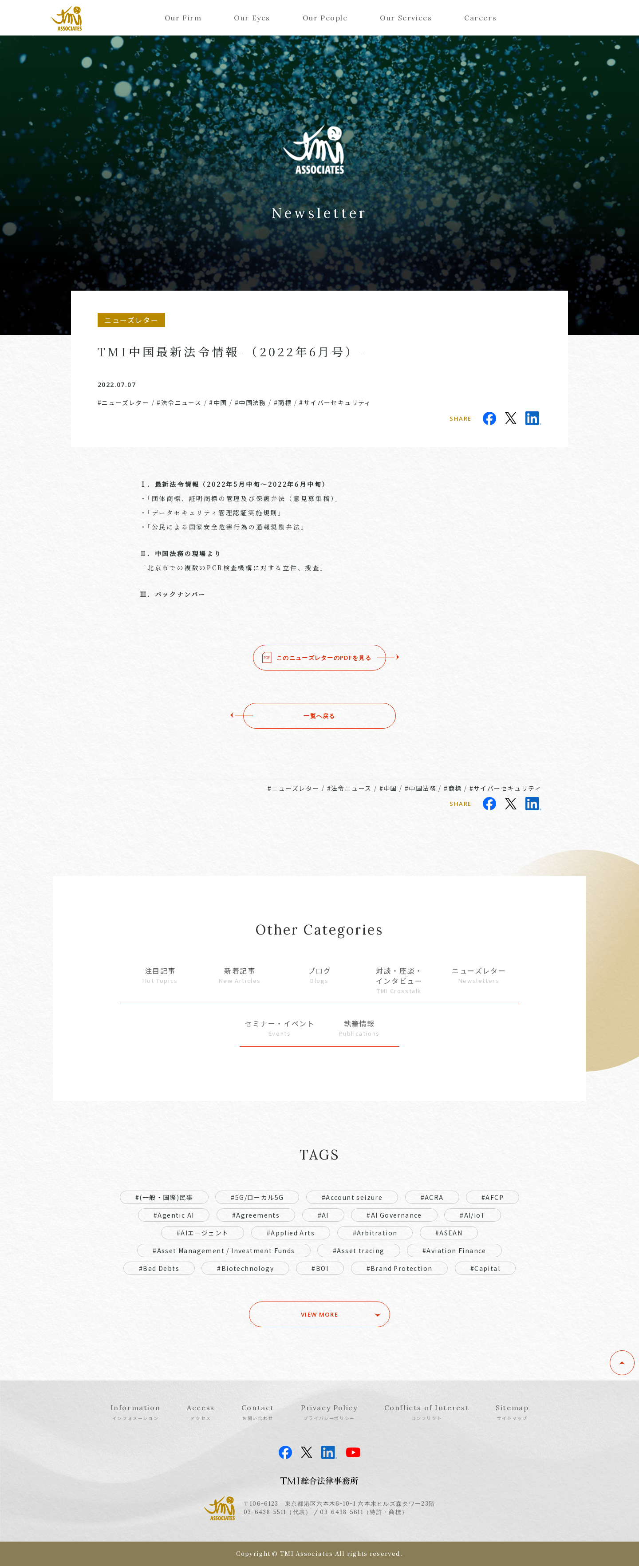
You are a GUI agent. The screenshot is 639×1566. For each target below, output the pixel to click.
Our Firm (183, 17)
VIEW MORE (319, 1314)
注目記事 (160, 975)
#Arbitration (375, 1232)
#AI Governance (394, 1215)
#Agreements (256, 1215)
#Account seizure (352, 1197)
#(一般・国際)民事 (164, 1197)
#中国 (218, 402)
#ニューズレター (123, 402)
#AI (323, 1215)
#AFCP (492, 1197)
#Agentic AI (174, 1215)
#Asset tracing (359, 1250)
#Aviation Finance (454, 1250)
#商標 (283, 402)
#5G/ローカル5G (257, 1197)
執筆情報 (359, 1027)
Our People (325, 17)
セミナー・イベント (280, 1027)
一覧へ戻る (319, 716)
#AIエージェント (203, 1232)
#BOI (320, 1268)
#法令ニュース (179, 402)
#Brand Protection (400, 1268)
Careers (480, 17)
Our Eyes (252, 17)
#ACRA (432, 1197)
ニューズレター (479, 975)
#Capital (485, 1268)
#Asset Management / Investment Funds (224, 1250)
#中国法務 (250, 402)
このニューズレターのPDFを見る (323, 658)
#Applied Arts (291, 1232)
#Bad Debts (159, 1268)
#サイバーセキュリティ (335, 402)
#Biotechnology (245, 1268)
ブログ (319, 975)
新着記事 (240, 975)
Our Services (406, 17)
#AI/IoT (472, 1215)
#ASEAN (448, 1232)
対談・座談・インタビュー (399, 980)
